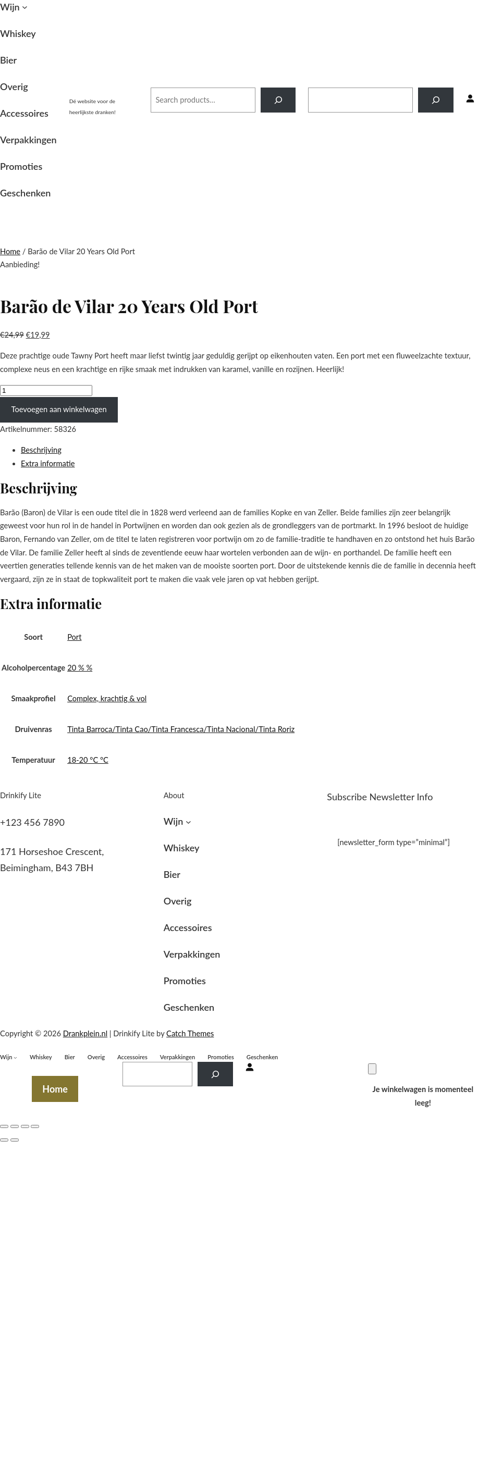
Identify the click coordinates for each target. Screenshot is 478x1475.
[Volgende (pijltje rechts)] (14, 1140)
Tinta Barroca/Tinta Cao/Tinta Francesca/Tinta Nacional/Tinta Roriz (181, 729)
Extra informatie (48, 463)
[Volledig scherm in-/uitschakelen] (25, 1126)
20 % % (79, 667)
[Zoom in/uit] (35, 1126)
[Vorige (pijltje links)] (4, 1140)
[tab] (249, 450)
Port (74, 637)
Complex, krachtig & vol (106, 698)
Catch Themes (190, 1033)
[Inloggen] (470, 99)
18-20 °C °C (87, 759)
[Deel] (14, 1126)
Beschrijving (41, 449)
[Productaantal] (46, 390)
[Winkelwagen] (372, 1068)
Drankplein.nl (104, 89)
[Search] (278, 100)
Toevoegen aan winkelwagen (59, 409)
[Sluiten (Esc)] (4, 1126)
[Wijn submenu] (25, 7)
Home (10, 251)
